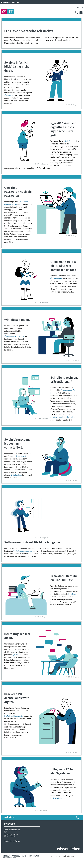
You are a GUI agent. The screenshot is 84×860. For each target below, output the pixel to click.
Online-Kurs (17, 475)
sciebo (73, 594)
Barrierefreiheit (10, 858)
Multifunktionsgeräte (15, 716)
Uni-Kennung (70, 141)
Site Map (6, 856)
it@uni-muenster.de (12, 841)
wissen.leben (68, 849)
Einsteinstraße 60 (11, 834)
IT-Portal (9, 96)
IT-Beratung (57, 798)
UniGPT (18, 655)
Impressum (15, 856)
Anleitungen (58, 279)
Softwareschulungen (24, 551)
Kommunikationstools (15, 337)
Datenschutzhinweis (30, 856)
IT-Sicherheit (21, 456)
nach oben (9, 817)
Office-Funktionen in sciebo (64, 417)
